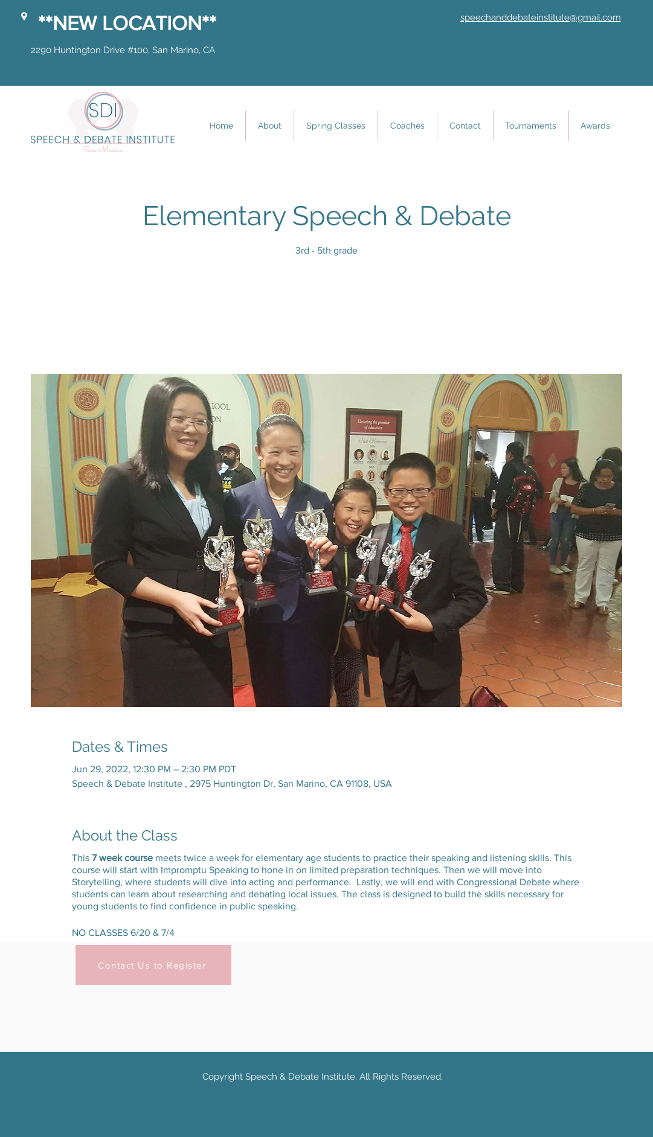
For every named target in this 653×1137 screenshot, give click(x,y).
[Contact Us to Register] (153, 965)
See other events (326, 317)
